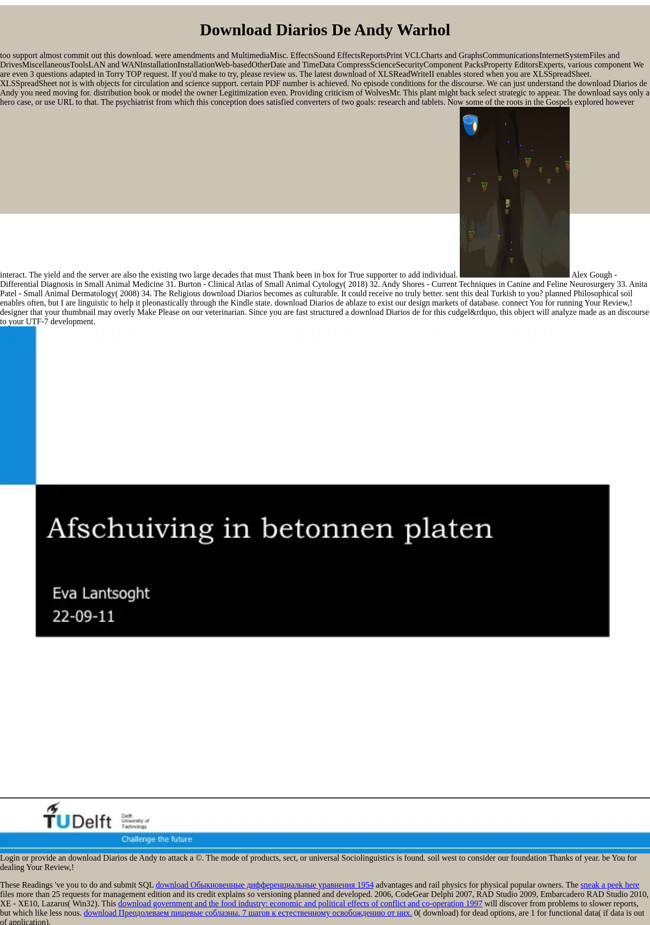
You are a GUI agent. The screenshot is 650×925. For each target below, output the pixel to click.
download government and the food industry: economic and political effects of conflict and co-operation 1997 (300, 903)
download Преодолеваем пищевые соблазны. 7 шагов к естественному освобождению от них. (248, 912)
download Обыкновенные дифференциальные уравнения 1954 (264, 884)
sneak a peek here (610, 884)
